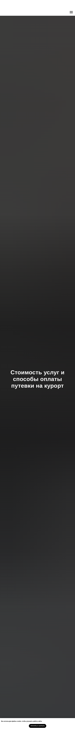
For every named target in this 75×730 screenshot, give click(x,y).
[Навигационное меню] (71, 12)
